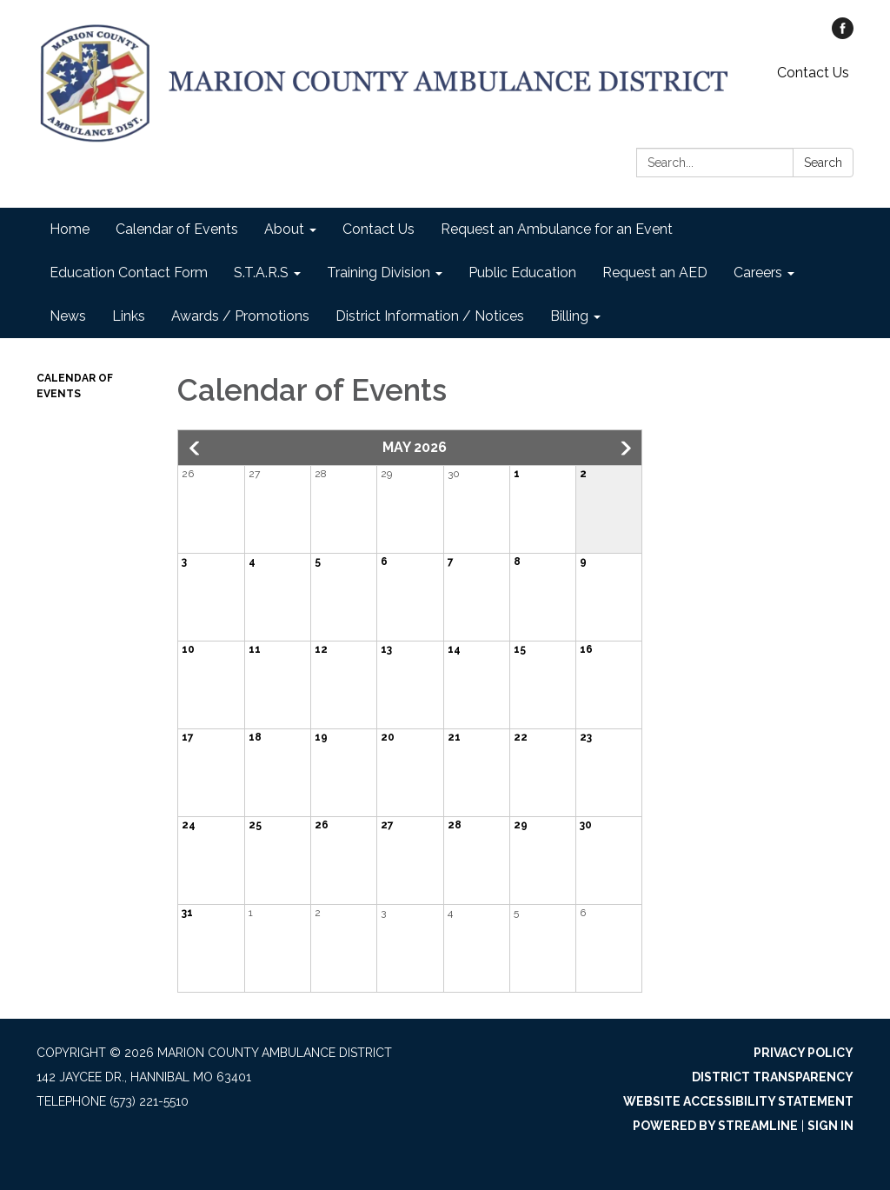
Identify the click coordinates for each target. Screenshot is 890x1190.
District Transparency (772, 1077)
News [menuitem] (68, 316)
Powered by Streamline (715, 1126)
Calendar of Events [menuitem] (177, 229)
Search (823, 163)
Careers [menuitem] (758, 272)
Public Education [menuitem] (522, 272)
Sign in (830, 1126)
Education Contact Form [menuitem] (129, 272)
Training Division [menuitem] (378, 272)
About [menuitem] (284, 229)
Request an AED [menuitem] (654, 272)
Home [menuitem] (70, 229)
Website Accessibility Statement (738, 1101)
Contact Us (813, 72)
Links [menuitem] (128, 316)
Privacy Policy (803, 1053)
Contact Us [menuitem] (378, 229)
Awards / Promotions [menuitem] (240, 316)
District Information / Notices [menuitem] (429, 316)
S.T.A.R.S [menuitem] (261, 272)
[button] (195, 448)
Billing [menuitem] (569, 316)
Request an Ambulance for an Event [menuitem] (557, 229)
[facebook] (842, 34)
